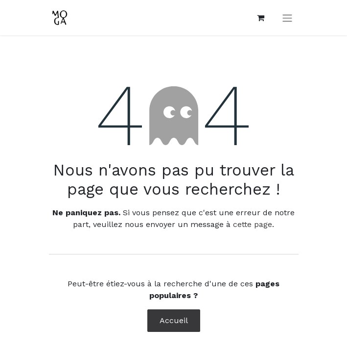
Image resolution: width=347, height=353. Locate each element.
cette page (252, 224)
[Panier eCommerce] (261, 17)
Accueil (174, 320)
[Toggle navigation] (287, 17)
